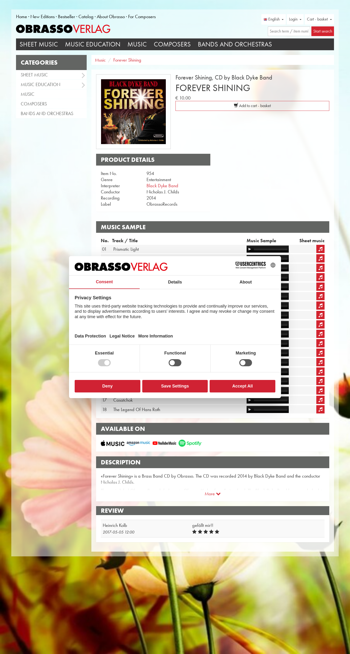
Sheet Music (39, 44)
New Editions (42, 16)
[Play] (250, 249)
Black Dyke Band (162, 185)
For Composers (142, 16)
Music (137, 44)
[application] (268, 249)
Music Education (92, 44)
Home (21, 16)
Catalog (86, 16)
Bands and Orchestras (235, 44)
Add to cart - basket (252, 105)
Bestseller (66, 16)
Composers (172, 44)
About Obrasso (111, 16)
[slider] (271, 249)
